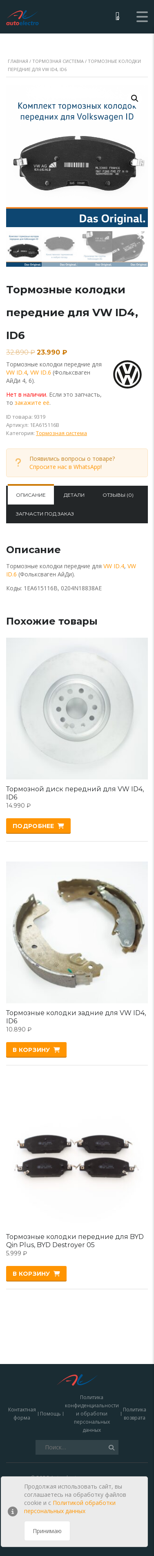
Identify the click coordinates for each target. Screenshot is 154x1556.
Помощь (50, 1363)
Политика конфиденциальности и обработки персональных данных (92, 1364)
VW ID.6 (40, 372)
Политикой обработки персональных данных (70, 1507)
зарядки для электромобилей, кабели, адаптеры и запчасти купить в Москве (77, 1435)
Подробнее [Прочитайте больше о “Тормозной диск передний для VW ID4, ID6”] (33, 826)
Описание (31, 495)
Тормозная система (58, 61)
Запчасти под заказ (45, 514)
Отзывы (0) (118, 495)
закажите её (32, 402)
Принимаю (47, 1531)
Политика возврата (134, 1363)
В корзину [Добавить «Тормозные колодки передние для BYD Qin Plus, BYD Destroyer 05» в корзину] (31, 1273)
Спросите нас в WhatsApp (64, 467)
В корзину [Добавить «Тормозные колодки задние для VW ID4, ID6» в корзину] (31, 1050)
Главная (18, 61)
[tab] (31, 495)
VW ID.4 (16, 372)
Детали (74, 495)
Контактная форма (22, 1363)
